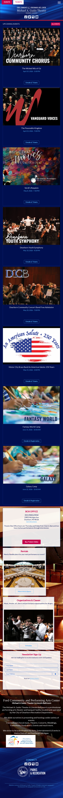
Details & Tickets (31, 83)
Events (7, 2)
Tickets (18, 2)
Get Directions (31, 522)
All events (56, 24)
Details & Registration (31, 441)
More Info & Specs (24, 591)
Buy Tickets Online (31, 542)
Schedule (28, 646)
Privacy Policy (34, 678)
